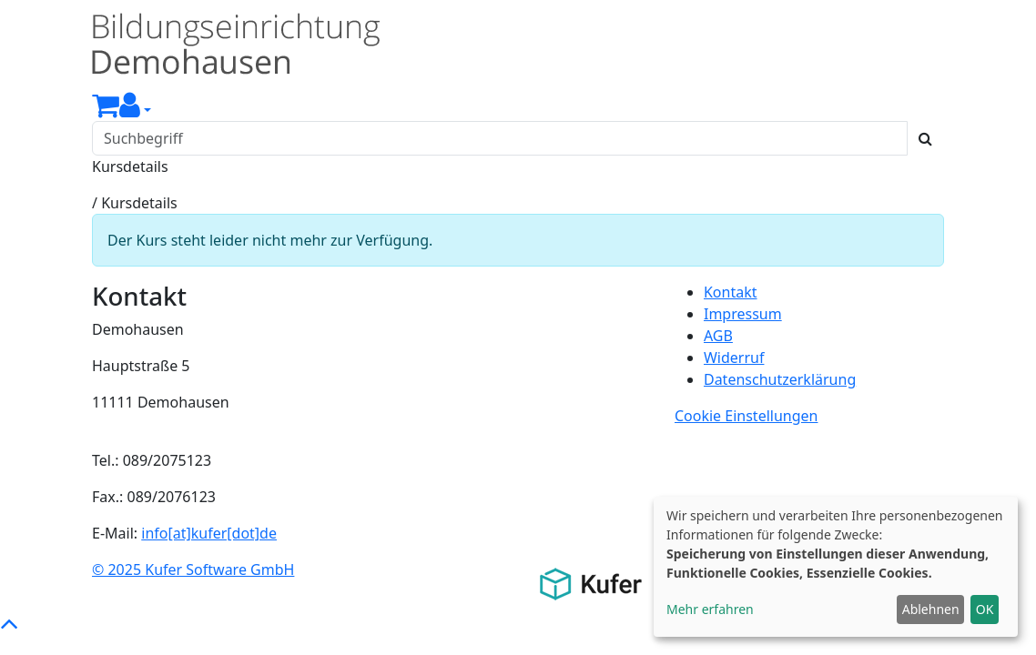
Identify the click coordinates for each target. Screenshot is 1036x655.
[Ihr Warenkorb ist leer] (105, 110)
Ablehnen (931, 609)
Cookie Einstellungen (746, 416)
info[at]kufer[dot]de (209, 533)
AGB (718, 336)
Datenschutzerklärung (780, 379)
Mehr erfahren (710, 609)
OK (985, 609)
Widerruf (734, 358)
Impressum (743, 314)
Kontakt (730, 292)
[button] (135, 110)
